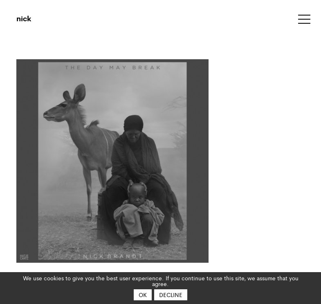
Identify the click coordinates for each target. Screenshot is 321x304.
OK (143, 295)
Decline (170, 295)
